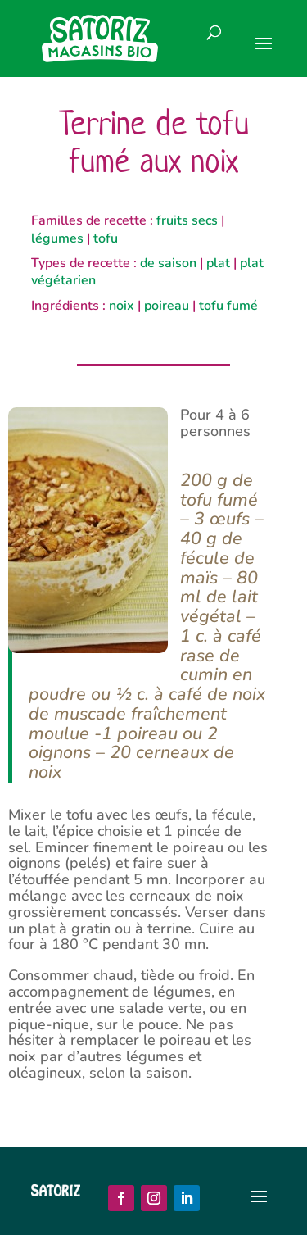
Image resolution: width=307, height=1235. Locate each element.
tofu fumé (228, 306)
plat (218, 263)
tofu (105, 238)
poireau (166, 306)
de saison (168, 263)
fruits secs (187, 220)
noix (121, 306)
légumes (57, 238)
